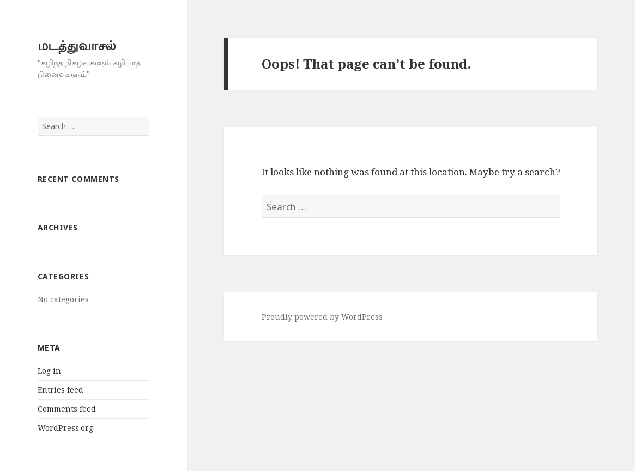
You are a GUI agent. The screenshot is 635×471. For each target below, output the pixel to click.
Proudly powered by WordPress (322, 316)
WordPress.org (65, 428)
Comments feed (67, 408)
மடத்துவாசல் (77, 45)
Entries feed (60, 389)
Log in (49, 370)
